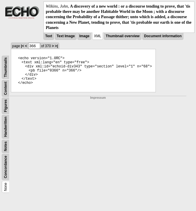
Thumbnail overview (122, 36)
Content (6, 88)
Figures (6, 105)
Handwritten (6, 127)
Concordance (6, 167)
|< (22, 46)
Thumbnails (6, 67)
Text (48, 36)
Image (84, 36)
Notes (6, 146)
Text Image (66, 36)
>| (56, 46)
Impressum (98, 97)
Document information (163, 36)
